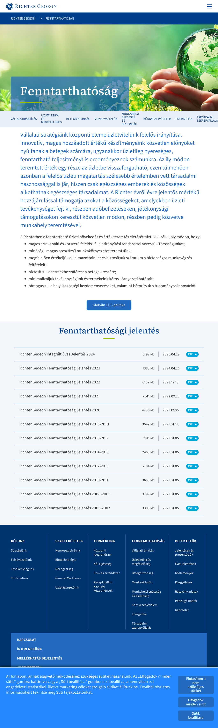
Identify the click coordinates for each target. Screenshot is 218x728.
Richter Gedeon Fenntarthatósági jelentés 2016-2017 (64, 438)
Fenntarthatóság (148, 541)
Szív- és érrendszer (107, 573)
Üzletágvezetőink (67, 587)
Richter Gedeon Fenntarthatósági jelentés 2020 (59, 410)
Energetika (184, 119)
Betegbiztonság (78, 119)
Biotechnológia (65, 559)
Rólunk (18, 541)
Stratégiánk (19, 550)
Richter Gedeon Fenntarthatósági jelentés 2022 (59, 382)
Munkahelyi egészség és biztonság (130, 119)
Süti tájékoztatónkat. (74, 692)
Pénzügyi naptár (186, 601)
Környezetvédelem (157, 119)
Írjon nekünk (29, 649)
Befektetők (185, 541)
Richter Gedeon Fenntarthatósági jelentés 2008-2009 (65, 494)
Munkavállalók (105, 119)
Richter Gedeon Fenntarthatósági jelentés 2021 (59, 396)
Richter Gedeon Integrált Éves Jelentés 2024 (57, 354)
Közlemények (184, 573)
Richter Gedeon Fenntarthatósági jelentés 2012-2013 (64, 466)
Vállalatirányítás (24, 119)
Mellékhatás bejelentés (39, 658)
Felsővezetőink (21, 559)
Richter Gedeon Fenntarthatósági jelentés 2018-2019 (64, 424)
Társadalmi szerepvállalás (141, 625)
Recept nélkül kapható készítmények (103, 586)
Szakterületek (69, 541)
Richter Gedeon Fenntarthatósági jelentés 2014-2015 (64, 452)
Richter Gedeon (23, 18)
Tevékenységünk (22, 569)
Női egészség (64, 569)
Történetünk (19, 578)
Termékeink (104, 541)
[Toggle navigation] (209, 6)
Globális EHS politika (109, 305)
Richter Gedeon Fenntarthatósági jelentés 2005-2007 (64, 508)
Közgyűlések (183, 582)
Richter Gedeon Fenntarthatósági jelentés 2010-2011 (63, 480)
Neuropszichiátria (67, 550)
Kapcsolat (182, 610)
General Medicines (68, 578)
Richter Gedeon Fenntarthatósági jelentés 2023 (59, 368)
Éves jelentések (185, 564)
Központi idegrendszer (103, 552)
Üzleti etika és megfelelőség (51, 118)
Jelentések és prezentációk (184, 552)
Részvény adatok (186, 591)
